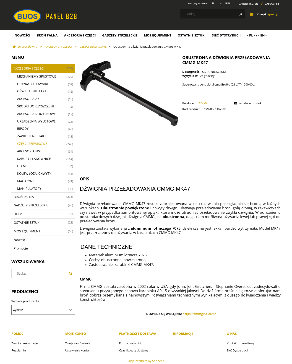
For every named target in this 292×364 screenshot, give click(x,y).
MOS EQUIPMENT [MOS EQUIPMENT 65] (27, 231)
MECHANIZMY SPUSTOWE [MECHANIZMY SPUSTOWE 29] (36, 76)
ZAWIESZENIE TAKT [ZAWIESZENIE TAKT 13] (31, 136)
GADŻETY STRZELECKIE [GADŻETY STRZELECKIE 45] (31, 205)
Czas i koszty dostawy (134, 350)
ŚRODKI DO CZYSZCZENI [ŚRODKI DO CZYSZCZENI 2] (35, 106)
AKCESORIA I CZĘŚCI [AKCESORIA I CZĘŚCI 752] (29, 68)
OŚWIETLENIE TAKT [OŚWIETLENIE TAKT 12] (31, 91)
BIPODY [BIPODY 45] (23, 128)
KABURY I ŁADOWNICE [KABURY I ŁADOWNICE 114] (34, 158)
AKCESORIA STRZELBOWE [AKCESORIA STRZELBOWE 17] (36, 114)
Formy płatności (130, 343)
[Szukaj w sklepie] (213, 13)
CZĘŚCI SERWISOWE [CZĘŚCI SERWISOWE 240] (32, 143)
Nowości (20, 240)
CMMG (203, 103)
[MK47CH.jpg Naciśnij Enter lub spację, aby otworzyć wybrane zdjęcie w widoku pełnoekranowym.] (129, 93)
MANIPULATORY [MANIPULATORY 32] (29, 188)
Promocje (21, 248)
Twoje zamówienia (77, 343)
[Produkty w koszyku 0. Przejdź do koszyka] (264, 14)
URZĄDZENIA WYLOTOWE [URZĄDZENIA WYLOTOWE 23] (36, 121)
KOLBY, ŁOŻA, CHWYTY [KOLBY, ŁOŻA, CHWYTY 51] (34, 173)
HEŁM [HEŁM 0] (21, 166)
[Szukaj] (240, 13)
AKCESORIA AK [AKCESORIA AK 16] (28, 98)
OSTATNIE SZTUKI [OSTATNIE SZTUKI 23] (27, 222)
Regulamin (18, 350)
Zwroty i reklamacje (24, 343)
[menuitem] (22, 35)
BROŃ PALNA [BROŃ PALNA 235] (24, 197)
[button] (248, 103)
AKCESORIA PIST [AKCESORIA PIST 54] (29, 151)
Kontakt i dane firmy (241, 343)
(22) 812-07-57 (201, 3)
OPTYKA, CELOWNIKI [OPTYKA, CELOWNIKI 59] (32, 84)
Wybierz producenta (25, 301)
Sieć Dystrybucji (237, 350)
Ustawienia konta (77, 350)
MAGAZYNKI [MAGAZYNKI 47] (26, 181)
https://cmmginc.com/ (199, 314)
